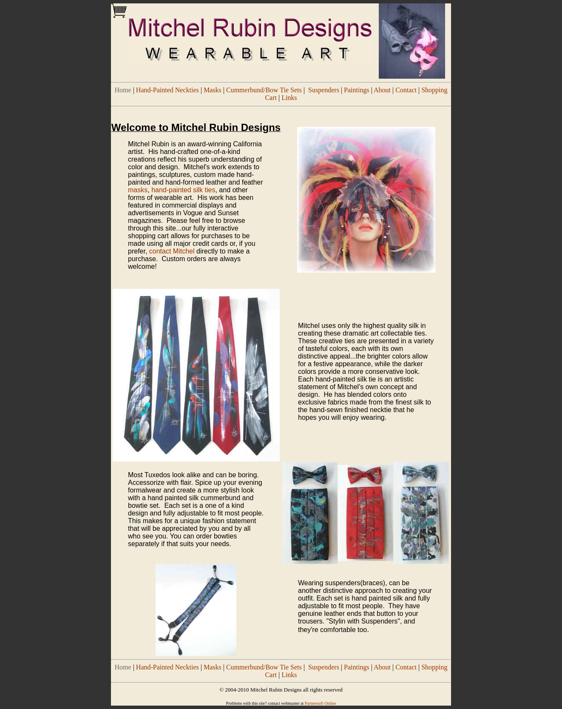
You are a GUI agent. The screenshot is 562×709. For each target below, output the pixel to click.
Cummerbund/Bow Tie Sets (264, 90)
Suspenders (323, 90)
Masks (212, 90)
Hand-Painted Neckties (167, 90)
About (382, 90)
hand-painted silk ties (183, 190)
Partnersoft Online (320, 703)
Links (289, 97)
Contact (406, 90)
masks (138, 190)
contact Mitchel (172, 251)
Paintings (356, 90)
